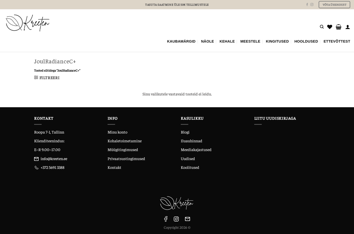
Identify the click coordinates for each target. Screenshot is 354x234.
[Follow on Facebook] (307, 5)
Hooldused (306, 41)
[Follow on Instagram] (311, 5)
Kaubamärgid (181, 41)
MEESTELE (250, 41)
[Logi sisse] (347, 26)
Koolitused (190, 167)
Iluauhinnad (191, 140)
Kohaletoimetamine (125, 140)
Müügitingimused (123, 149)
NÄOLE (207, 41)
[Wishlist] (329, 26)
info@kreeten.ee (54, 158)
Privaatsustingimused (126, 158)
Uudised (188, 158)
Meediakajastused (196, 149)
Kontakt (114, 167)
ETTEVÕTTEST (337, 41)
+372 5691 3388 (52, 167)
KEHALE (227, 41)
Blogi (185, 131)
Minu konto (117, 131)
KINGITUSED (277, 41)
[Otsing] (322, 27)
